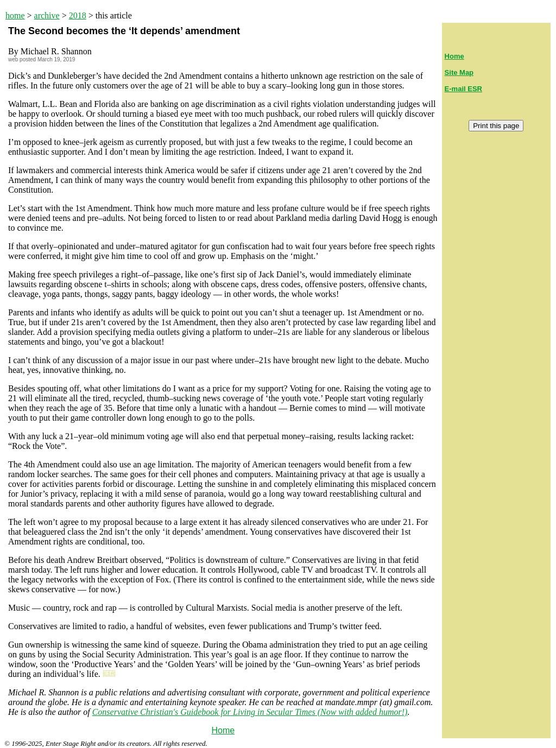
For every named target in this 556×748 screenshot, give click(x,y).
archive (47, 15)
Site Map (459, 72)
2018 (77, 15)
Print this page (496, 126)
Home (223, 730)
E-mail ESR (463, 89)
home (15, 15)
